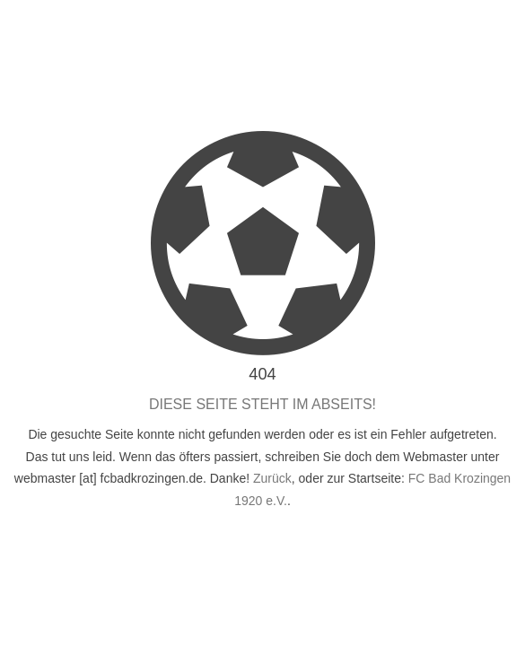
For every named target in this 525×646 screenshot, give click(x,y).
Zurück (272, 478)
